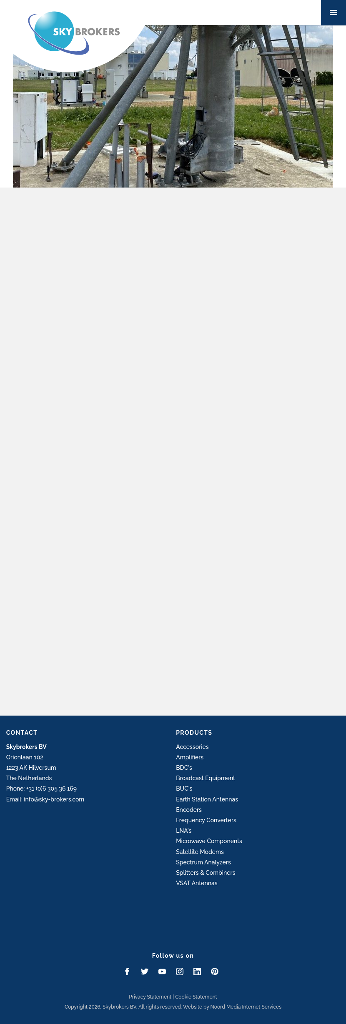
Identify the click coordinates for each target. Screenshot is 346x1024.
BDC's (184, 767)
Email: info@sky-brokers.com (45, 799)
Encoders (189, 809)
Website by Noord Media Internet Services (232, 1007)
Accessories (192, 747)
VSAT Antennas (196, 883)
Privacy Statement (150, 997)
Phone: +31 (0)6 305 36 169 (41, 788)
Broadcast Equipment (205, 778)
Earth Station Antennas (207, 799)
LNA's (183, 830)
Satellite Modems (200, 852)
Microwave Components (209, 841)
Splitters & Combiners (205, 872)
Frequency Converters (206, 820)
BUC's (184, 788)
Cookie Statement (196, 997)
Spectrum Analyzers (203, 862)
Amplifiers (189, 757)
